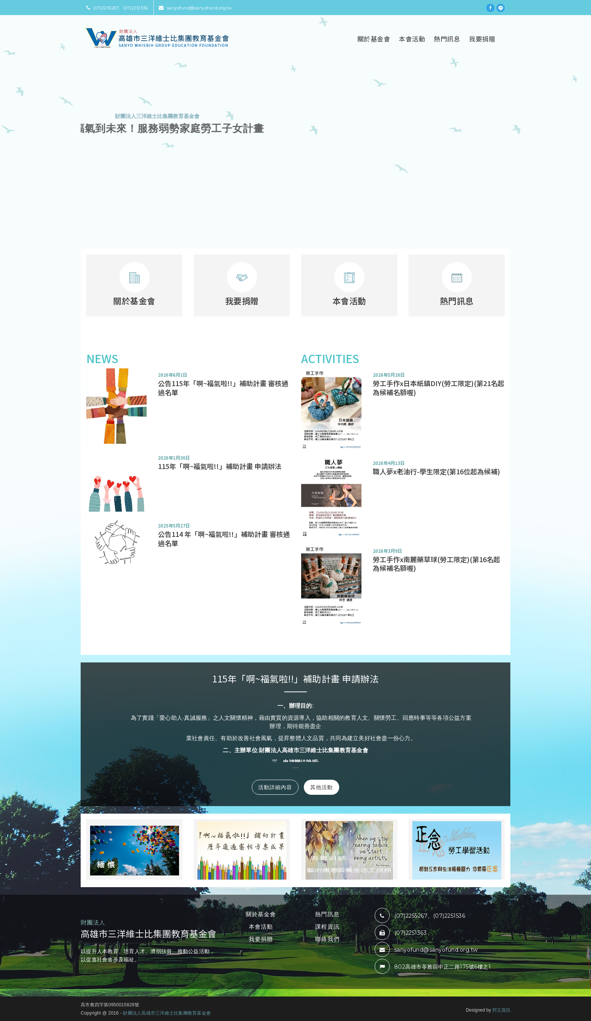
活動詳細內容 (275, 787)
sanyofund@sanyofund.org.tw (195, 8)
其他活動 (321, 787)
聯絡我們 (327, 939)
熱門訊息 (447, 38)
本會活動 (412, 38)
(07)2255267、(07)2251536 (117, 8)
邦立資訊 (501, 1010)
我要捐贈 (482, 38)
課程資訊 (327, 926)
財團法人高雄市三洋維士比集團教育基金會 (167, 1013)
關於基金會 (373, 38)
